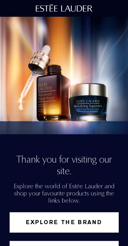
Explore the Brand (64, 222)
